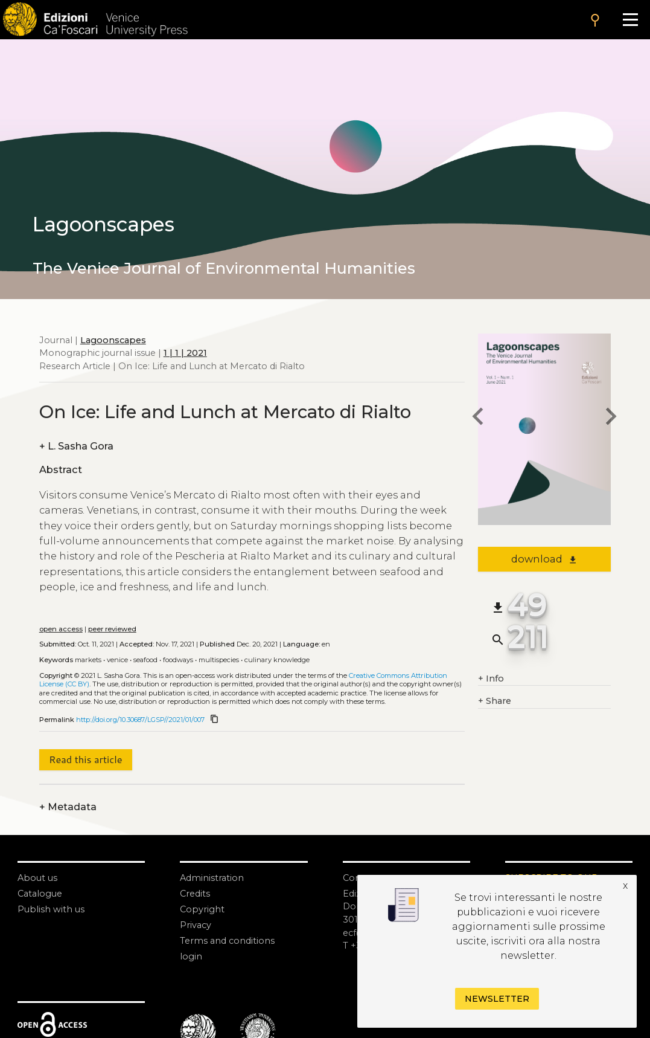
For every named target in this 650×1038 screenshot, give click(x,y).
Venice (117, 660)
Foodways (178, 660)
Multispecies (219, 660)
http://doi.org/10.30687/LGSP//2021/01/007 (140, 719)
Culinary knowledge (277, 660)
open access (61, 629)
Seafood (145, 660)
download (544, 559)
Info (491, 679)
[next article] (610, 418)
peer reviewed (112, 629)
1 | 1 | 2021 (185, 352)
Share (494, 701)
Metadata (68, 807)
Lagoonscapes (113, 340)
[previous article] (477, 418)
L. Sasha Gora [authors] (76, 446)
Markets (88, 660)
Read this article (85, 759)
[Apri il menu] (630, 19)
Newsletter (497, 998)
